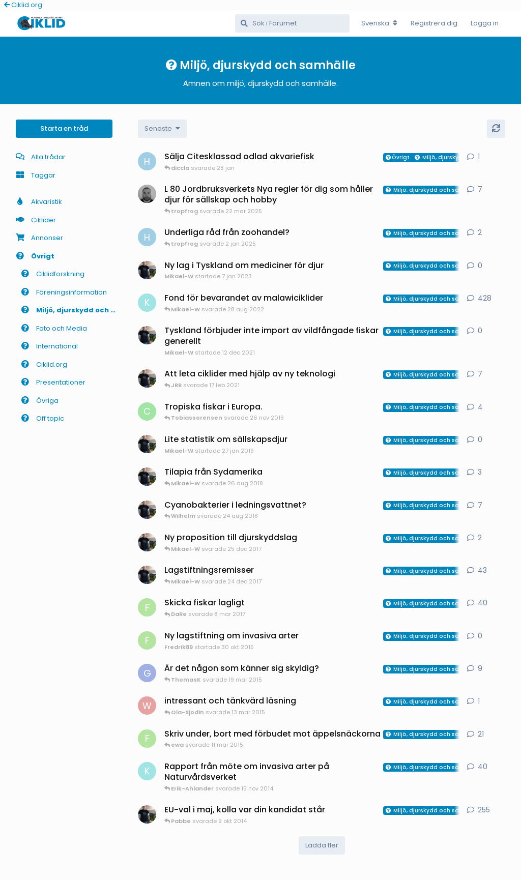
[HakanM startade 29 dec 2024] (147, 237)
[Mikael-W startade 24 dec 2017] (147, 542)
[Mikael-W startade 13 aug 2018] (147, 510)
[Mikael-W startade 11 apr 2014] (147, 814)
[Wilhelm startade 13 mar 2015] (147, 705)
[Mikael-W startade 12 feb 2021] (147, 378)
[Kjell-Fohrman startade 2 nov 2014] (147, 771)
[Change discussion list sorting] (162, 129)
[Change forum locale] (379, 23)
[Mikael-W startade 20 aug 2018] (147, 476)
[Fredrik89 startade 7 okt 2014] (147, 738)
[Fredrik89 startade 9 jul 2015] (147, 607)
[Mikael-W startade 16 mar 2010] (147, 575)
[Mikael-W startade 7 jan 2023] (147, 270)
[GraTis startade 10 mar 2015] (147, 673)
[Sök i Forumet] (292, 23)
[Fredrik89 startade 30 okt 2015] (147, 640)
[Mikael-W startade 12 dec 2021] (147, 335)
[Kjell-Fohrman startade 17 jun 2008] (147, 303)
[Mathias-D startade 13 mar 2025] (147, 194)
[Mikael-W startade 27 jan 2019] (147, 444)
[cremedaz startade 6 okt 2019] (147, 411)
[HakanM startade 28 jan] (147, 161)
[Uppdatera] (496, 129)
